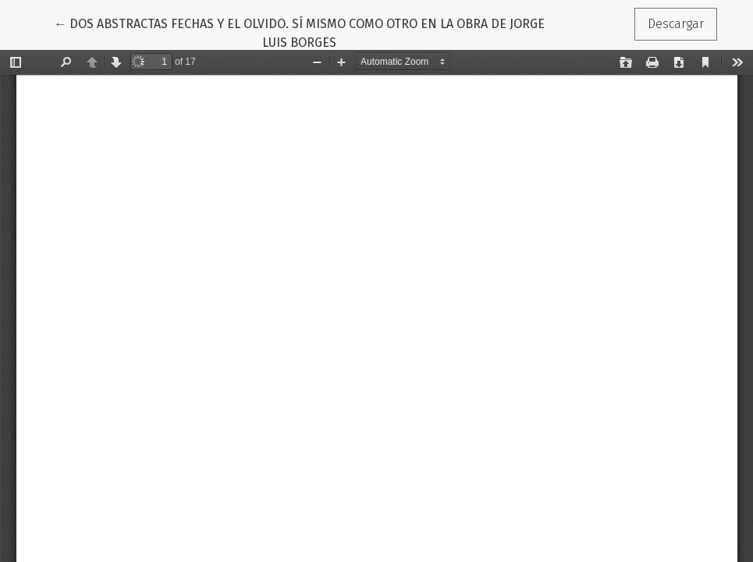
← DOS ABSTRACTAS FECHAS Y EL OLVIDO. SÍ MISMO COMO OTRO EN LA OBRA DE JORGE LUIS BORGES (299, 32)
